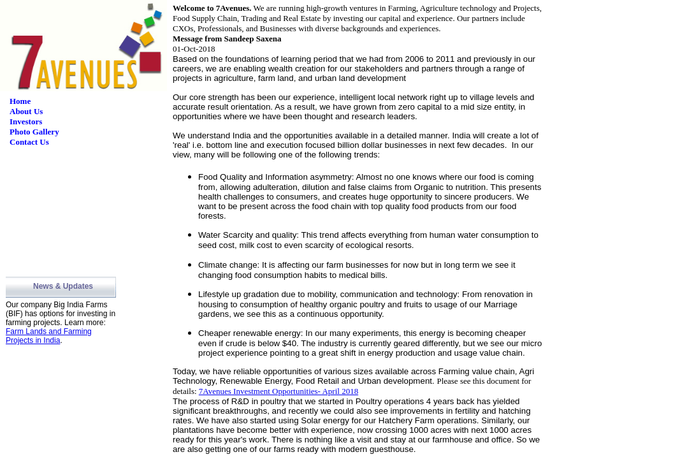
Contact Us (29, 142)
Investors (26, 121)
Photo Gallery (34, 131)
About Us (26, 111)
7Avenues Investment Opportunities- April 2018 (278, 391)
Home (20, 101)
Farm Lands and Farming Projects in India (49, 336)
